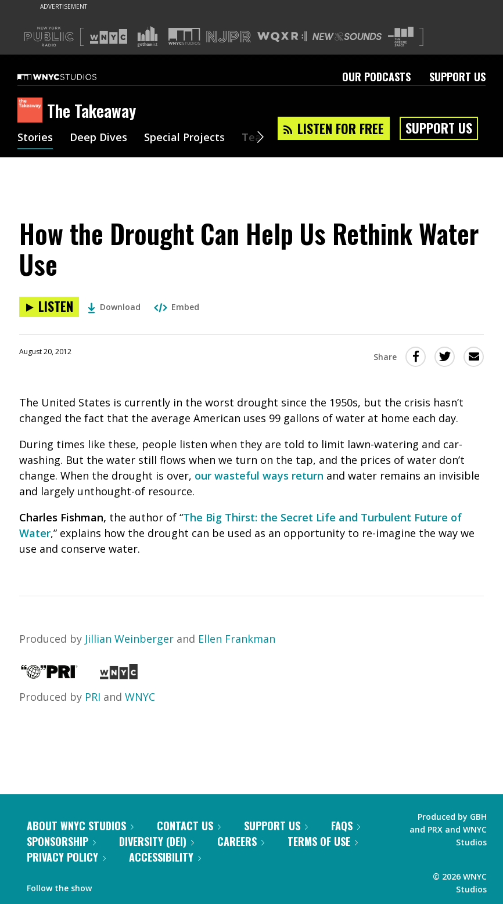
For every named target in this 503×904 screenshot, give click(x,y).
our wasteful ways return (259, 475)
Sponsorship (61, 841)
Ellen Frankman (236, 639)
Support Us (457, 76)
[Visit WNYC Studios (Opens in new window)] (184, 36)
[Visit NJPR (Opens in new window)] (228, 37)
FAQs (345, 825)
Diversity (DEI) (156, 841)
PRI (92, 697)
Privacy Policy (66, 857)
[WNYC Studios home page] (71, 76)
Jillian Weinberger (129, 639)
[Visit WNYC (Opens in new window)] (108, 36)
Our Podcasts (376, 76)
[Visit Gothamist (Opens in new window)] (147, 36)
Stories (35, 138)
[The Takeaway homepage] (32, 111)
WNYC (140, 697)
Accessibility (165, 857)
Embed (176, 306)
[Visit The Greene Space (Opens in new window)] (401, 37)
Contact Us (189, 825)
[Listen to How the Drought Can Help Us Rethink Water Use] (49, 307)
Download (114, 306)
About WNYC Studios (80, 825)
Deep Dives (98, 138)
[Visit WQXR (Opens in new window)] (282, 36)
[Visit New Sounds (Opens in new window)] (347, 37)
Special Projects (184, 138)
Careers (240, 841)
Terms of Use (323, 841)
